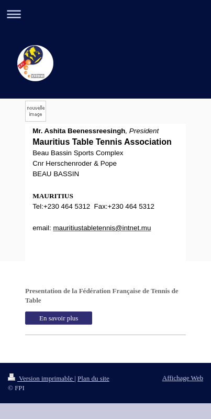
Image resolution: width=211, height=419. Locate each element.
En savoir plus (58, 318)
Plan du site (93, 378)
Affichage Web (182, 378)
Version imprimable (41, 378)
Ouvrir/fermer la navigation (105, 14)
